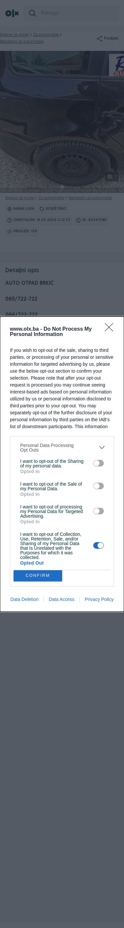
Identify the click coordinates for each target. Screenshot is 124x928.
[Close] (111, 329)
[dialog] (62, 464)
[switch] (98, 463)
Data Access (61, 599)
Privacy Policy (99, 599)
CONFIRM (37, 575)
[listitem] (62, 447)
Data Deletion (25, 599)
